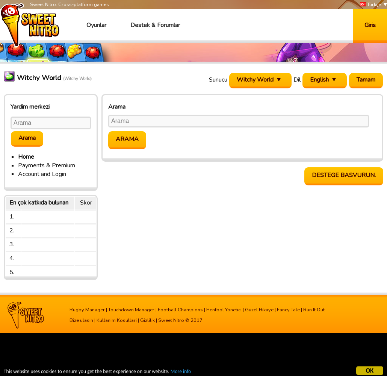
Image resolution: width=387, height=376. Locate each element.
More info (181, 372)
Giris (370, 25)
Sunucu (218, 80)
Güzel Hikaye (259, 309)
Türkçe (370, 4)
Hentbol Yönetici (224, 309)
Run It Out (314, 309)
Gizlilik (147, 320)
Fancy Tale (288, 309)
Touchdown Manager (131, 309)
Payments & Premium (46, 165)
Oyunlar (96, 25)
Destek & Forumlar (155, 25)
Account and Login (42, 174)
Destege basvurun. (344, 175)
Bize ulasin (81, 320)
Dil (297, 80)
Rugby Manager (87, 309)
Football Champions (180, 309)
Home (26, 157)
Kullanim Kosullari (117, 320)
